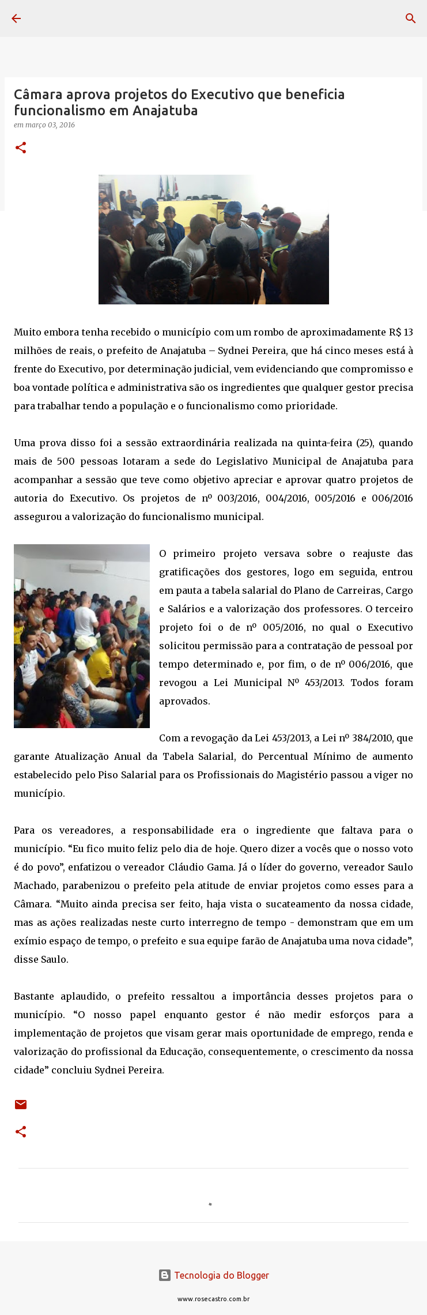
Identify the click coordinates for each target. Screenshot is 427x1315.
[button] (21, 148)
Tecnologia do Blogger (213, 1275)
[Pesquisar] (411, 18)
